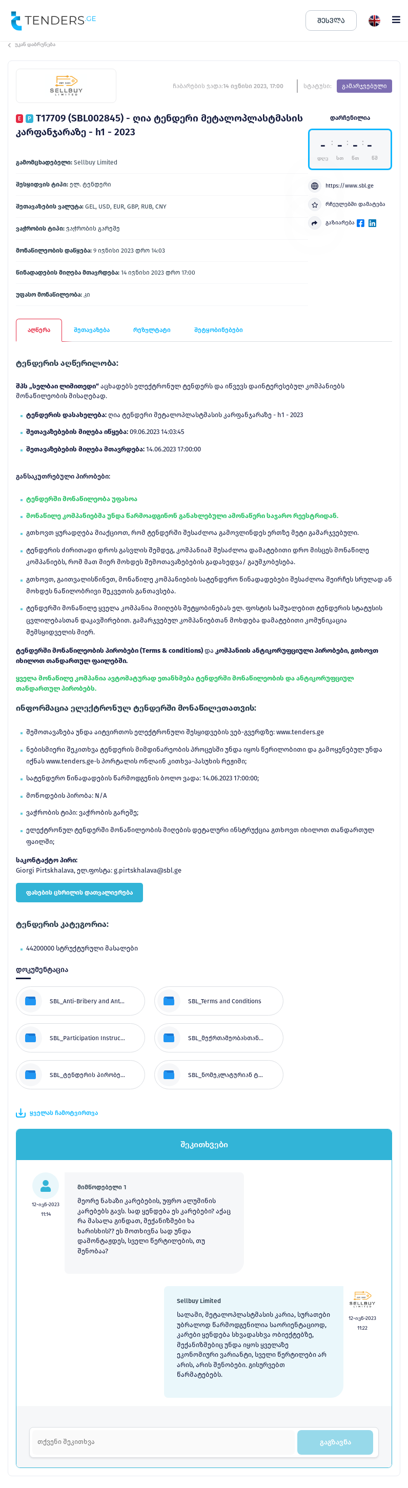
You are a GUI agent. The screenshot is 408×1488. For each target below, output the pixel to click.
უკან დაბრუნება (31, 45)
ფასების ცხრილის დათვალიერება (79, 892)
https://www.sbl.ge (341, 186)
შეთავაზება (92, 330)
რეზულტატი (152, 330)
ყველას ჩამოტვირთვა (57, 1113)
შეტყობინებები (218, 330)
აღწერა (39, 330)
